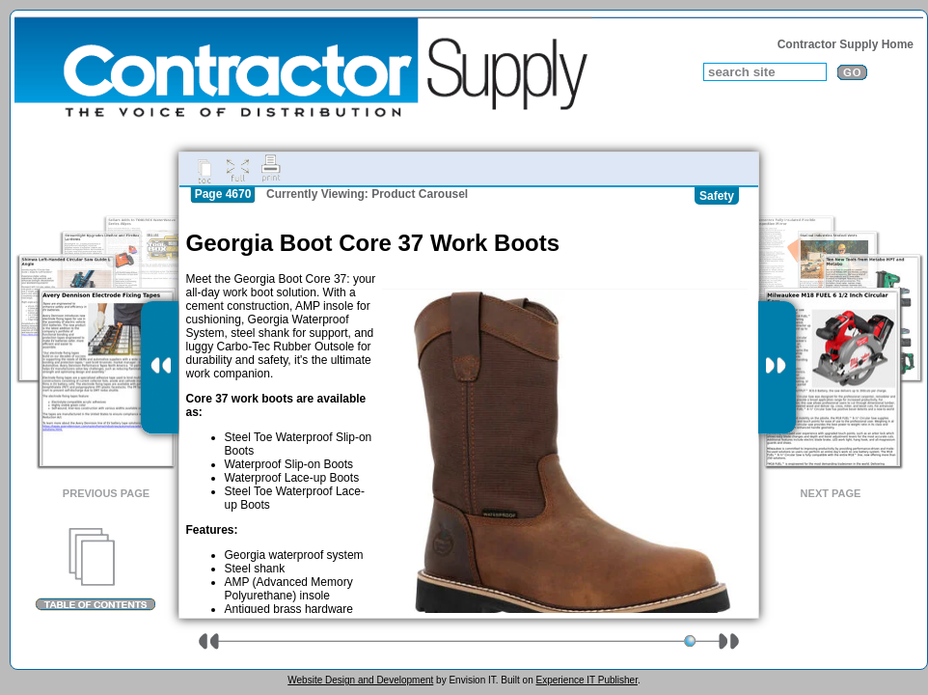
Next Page (831, 493)
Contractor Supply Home (846, 44)
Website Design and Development (360, 680)
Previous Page (106, 493)
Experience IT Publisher (586, 680)
